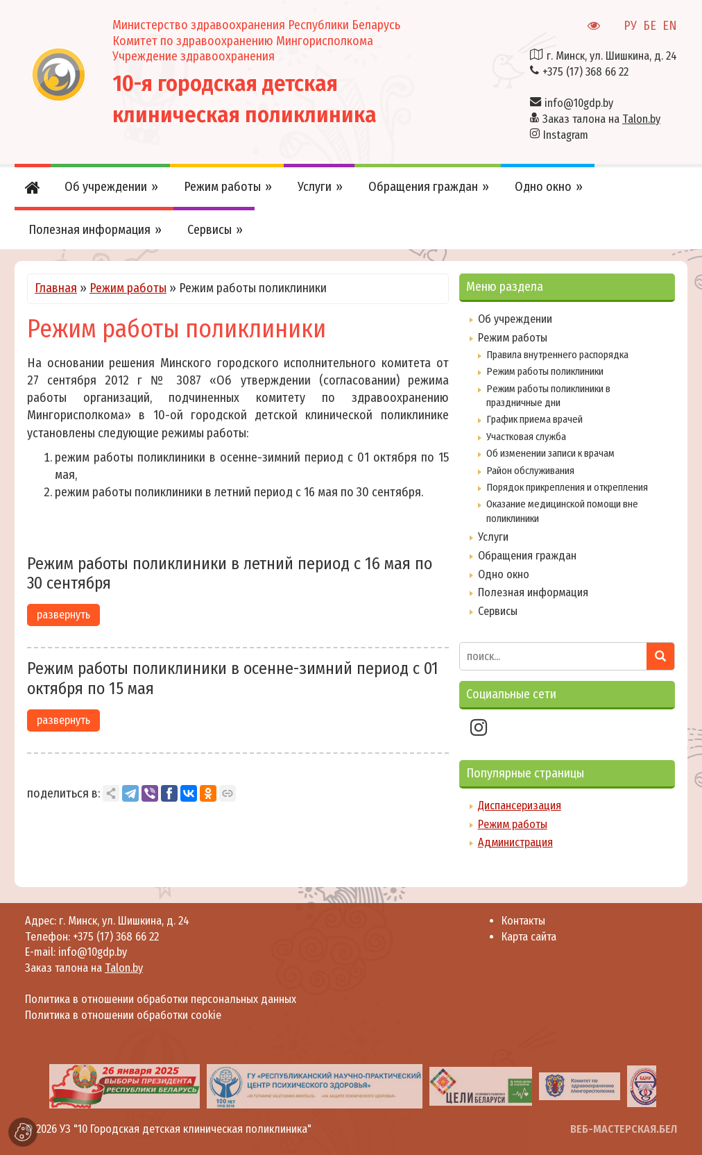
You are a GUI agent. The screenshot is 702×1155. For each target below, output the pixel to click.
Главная (56, 288)
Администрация (515, 842)
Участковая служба (526, 436)
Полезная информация (533, 592)
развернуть (63, 614)
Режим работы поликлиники (544, 371)
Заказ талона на (601, 119)
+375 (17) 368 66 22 (585, 71)
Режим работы (127, 288)
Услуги (493, 536)
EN (669, 25)
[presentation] (30, 1085)
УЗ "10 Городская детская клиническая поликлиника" (185, 1129)
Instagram (565, 135)
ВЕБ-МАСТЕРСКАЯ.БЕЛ (623, 1129)
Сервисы (497, 611)
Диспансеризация (519, 805)
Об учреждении (515, 319)
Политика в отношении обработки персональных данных (160, 999)
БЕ (649, 25)
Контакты (523, 920)
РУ (630, 25)
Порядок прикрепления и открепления (567, 487)
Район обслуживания (530, 470)
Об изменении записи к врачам (550, 453)
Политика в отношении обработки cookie (123, 1015)
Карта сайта (529, 936)
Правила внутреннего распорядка (557, 354)
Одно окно (503, 574)
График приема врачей (534, 419)
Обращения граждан (527, 555)
